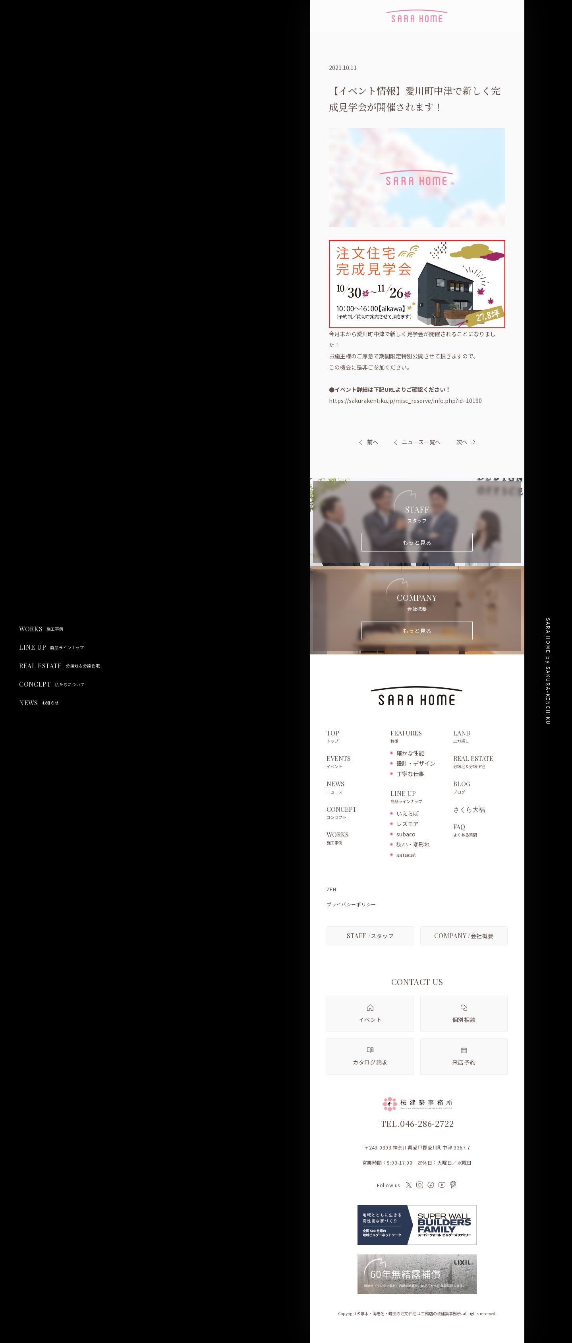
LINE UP (51, 647)
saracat (406, 855)
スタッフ (370, 935)
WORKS (41, 629)
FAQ (480, 831)
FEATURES (417, 737)
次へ (462, 442)
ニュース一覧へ (417, 442)
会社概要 (464, 935)
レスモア (407, 824)
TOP (355, 737)
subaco (405, 834)
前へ (372, 442)
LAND (480, 737)
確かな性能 (410, 753)
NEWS (39, 702)
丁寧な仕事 (410, 774)
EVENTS (355, 762)
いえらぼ (407, 813)
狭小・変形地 (413, 844)
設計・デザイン (415, 763)
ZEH (331, 889)
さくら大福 (469, 809)
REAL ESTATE (59, 666)
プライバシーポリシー (351, 904)
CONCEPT (52, 684)
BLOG (480, 788)
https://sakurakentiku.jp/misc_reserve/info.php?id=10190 (405, 400)
